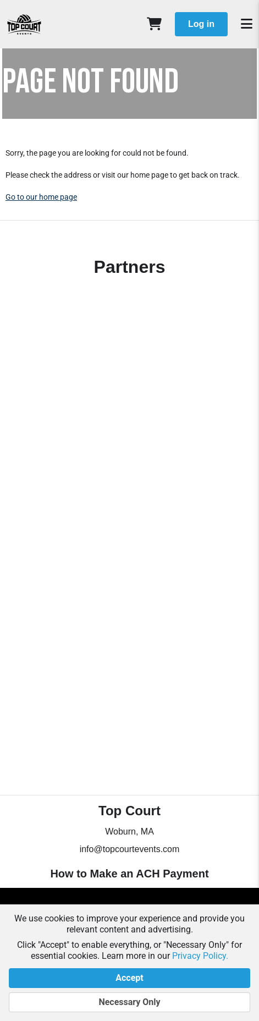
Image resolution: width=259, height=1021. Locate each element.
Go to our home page (41, 197)
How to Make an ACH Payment (129, 873)
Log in (201, 24)
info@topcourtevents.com (130, 849)
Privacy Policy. (200, 956)
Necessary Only (129, 1002)
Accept (129, 978)
